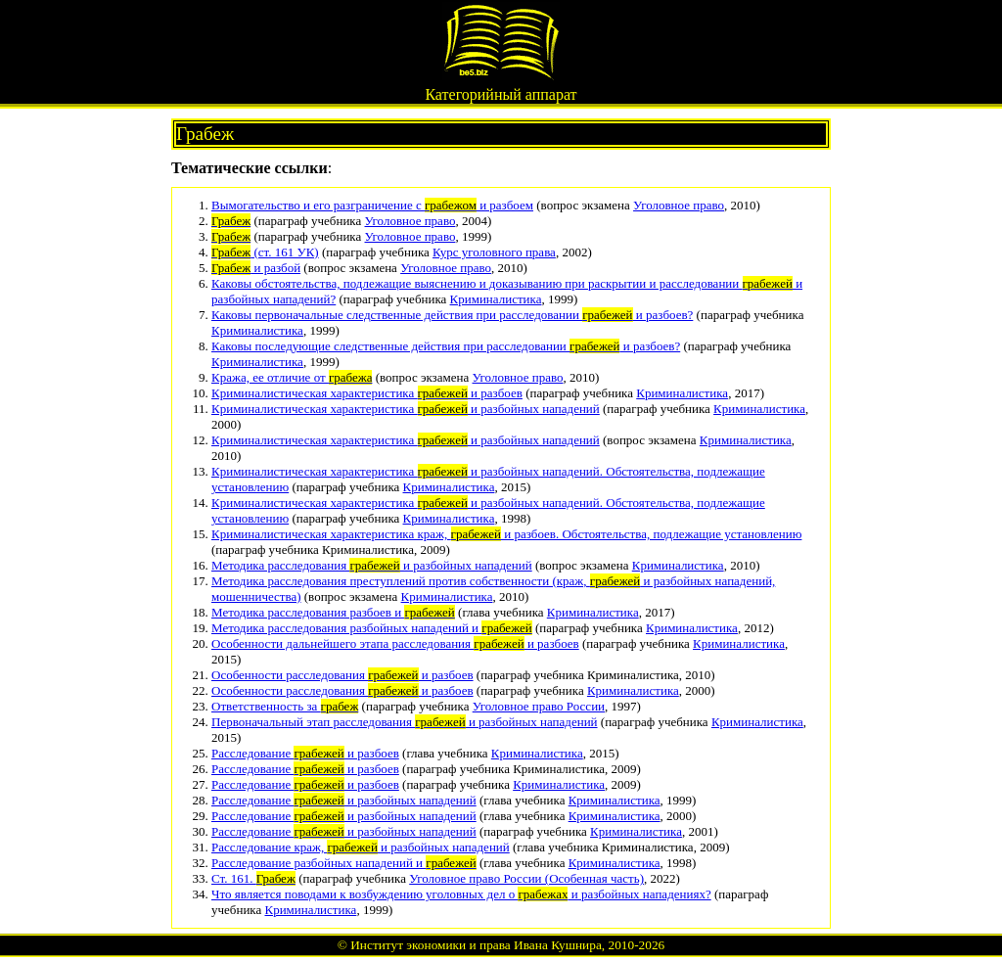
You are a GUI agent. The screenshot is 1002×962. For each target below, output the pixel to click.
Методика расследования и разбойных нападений (371, 565)
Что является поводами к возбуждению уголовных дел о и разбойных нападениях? (461, 894)
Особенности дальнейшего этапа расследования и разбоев (395, 643)
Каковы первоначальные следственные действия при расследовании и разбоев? (452, 314)
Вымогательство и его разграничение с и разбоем (372, 205)
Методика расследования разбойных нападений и (371, 627)
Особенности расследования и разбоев (342, 674)
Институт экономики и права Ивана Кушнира (476, 945)
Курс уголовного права (494, 252)
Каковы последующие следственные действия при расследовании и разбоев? (445, 346)
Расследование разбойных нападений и (344, 862)
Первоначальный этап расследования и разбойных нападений (404, 721)
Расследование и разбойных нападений (344, 800)
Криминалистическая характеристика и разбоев (367, 393)
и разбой (255, 267)
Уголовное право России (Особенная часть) (526, 878)
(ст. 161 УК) (265, 252)
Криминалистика (496, 299)
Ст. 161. (253, 878)
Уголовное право (678, 205)
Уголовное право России (539, 706)
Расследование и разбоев (305, 753)
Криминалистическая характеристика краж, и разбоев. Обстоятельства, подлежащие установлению (506, 534)
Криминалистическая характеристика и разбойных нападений (405, 408)
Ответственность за (284, 706)
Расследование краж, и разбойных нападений (360, 847)
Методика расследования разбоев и (333, 612)
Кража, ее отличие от (291, 377)
